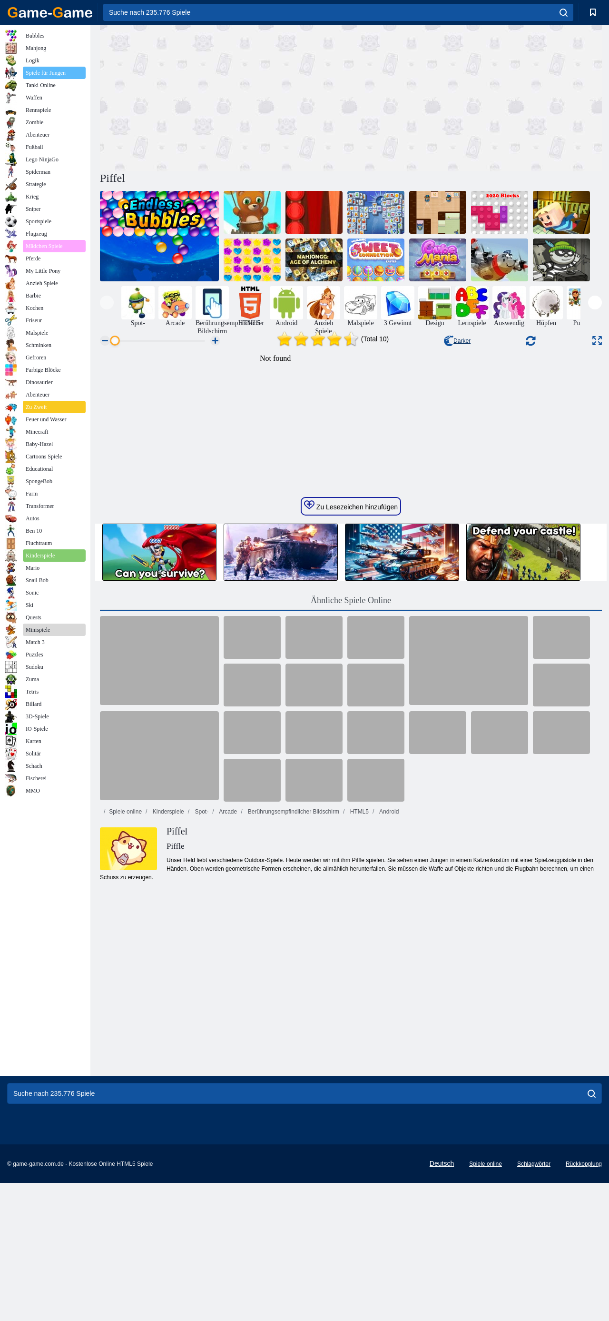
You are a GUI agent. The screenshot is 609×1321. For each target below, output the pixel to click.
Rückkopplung (584, 1302)
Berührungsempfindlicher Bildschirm (292, 991)
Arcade (227, 991)
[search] (563, 12)
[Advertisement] (225, 96)
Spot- (200, 991)
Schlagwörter (533, 1302)
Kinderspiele (167, 991)
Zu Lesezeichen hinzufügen (351, 685)
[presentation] (107, 302)
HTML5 (358, 991)
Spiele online (125, 991)
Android (388, 991)
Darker (457, 341)
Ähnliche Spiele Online (351, 780)
